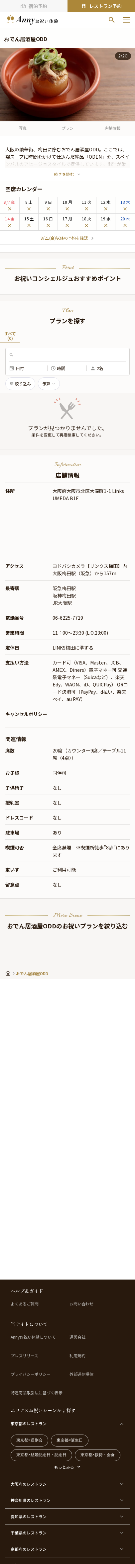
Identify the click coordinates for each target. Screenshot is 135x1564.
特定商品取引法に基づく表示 (37, 1393)
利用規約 (77, 1356)
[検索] (112, 20)
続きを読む (67, 174)
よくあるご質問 (25, 1304)
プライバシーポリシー (31, 1374)
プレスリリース (24, 1356)
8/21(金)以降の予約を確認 (67, 238)
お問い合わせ (81, 1304)
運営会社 (77, 1337)
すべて (10, 337)
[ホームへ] (32, 20)
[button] (67, 408)
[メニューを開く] (126, 20)
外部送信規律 (81, 1374)
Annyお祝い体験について (33, 1337)
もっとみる (64, 1467)
